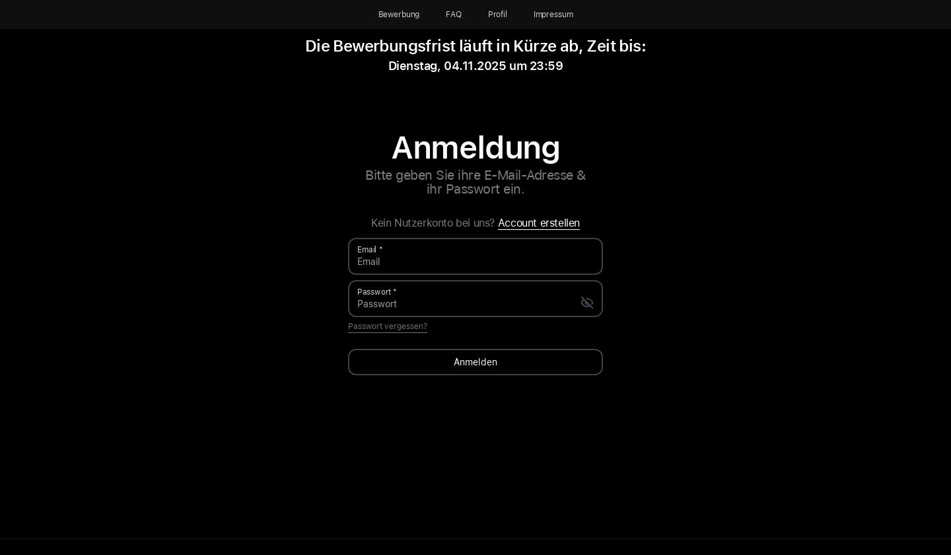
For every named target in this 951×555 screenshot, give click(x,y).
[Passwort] (469, 304)
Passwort (374, 292)
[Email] (475, 261)
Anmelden (475, 362)
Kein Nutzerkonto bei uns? (475, 223)
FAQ (454, 14)
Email (367, 249)
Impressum (553, 14)
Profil (497, 14)
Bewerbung (399, 14)
